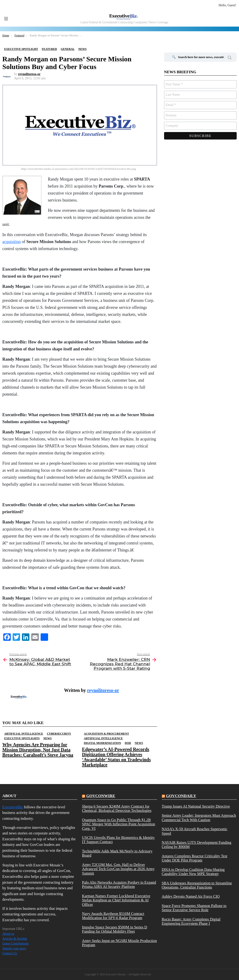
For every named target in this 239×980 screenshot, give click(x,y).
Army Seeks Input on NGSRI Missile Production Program (119, 943)
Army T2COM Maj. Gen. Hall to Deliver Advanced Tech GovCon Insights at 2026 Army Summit (118, 869)
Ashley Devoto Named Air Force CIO (191, 896)
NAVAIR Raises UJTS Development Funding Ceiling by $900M (196, 844)
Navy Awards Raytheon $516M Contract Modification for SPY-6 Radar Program (113, 916)
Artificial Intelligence (23, 733)
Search (229, 58)
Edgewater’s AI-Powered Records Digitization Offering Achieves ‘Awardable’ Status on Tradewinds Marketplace (116, 757)
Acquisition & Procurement (106, 733)
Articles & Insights (14, 938)
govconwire (100, 796)
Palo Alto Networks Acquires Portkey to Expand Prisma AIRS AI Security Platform (119, 884)
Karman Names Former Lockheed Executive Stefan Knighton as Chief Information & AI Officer (116, 900)
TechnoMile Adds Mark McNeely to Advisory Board (117, 853)
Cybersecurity (59, 733)
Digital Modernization (102, 743)
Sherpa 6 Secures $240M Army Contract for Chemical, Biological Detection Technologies (116, 808)
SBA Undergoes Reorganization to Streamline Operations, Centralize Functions (197, 885)
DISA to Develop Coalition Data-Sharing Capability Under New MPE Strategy (193, 872)
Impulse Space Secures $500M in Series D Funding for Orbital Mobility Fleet (114, 929)
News (47, 738)
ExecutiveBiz (12, 807)
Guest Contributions (15, 943)
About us (8, 933)
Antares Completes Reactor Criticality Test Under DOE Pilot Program (194, 858)
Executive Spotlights (22, 738)
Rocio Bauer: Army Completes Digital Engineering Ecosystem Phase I (191, 921)
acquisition (11, 241)
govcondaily (181, 796)
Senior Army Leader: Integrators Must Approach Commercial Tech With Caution (199, 817)
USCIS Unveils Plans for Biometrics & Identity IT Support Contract (118, 840)
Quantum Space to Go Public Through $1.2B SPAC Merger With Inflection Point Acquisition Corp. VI (118, 824)
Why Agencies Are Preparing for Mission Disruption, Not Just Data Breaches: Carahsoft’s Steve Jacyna (37, 749)
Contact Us (9, 953)
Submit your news (14, 948)
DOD (128, 743)
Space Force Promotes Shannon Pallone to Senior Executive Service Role (194, 908)
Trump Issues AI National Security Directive (196, 806)
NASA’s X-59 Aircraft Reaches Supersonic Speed (195, 831)
